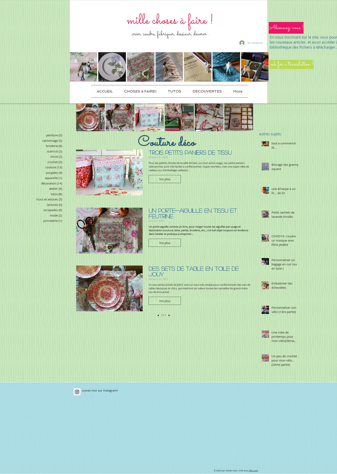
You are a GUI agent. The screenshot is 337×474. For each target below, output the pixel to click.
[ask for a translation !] (291, 64)
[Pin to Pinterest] (136, 271)
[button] (286, 28)
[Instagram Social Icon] (77, 391)
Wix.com (253, 470)
